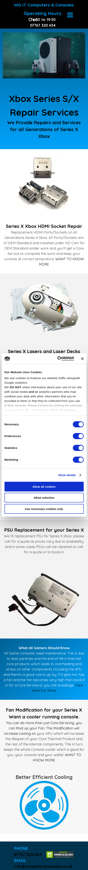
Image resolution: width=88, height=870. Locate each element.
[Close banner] (82, 358)
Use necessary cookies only (44, 508)
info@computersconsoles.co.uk (43, 866)
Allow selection (44, 497)
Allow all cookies (44, 486)
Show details (67, 475)
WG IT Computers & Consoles (44, 5)
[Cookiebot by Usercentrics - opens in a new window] (57, 358)
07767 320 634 (28, 854)
